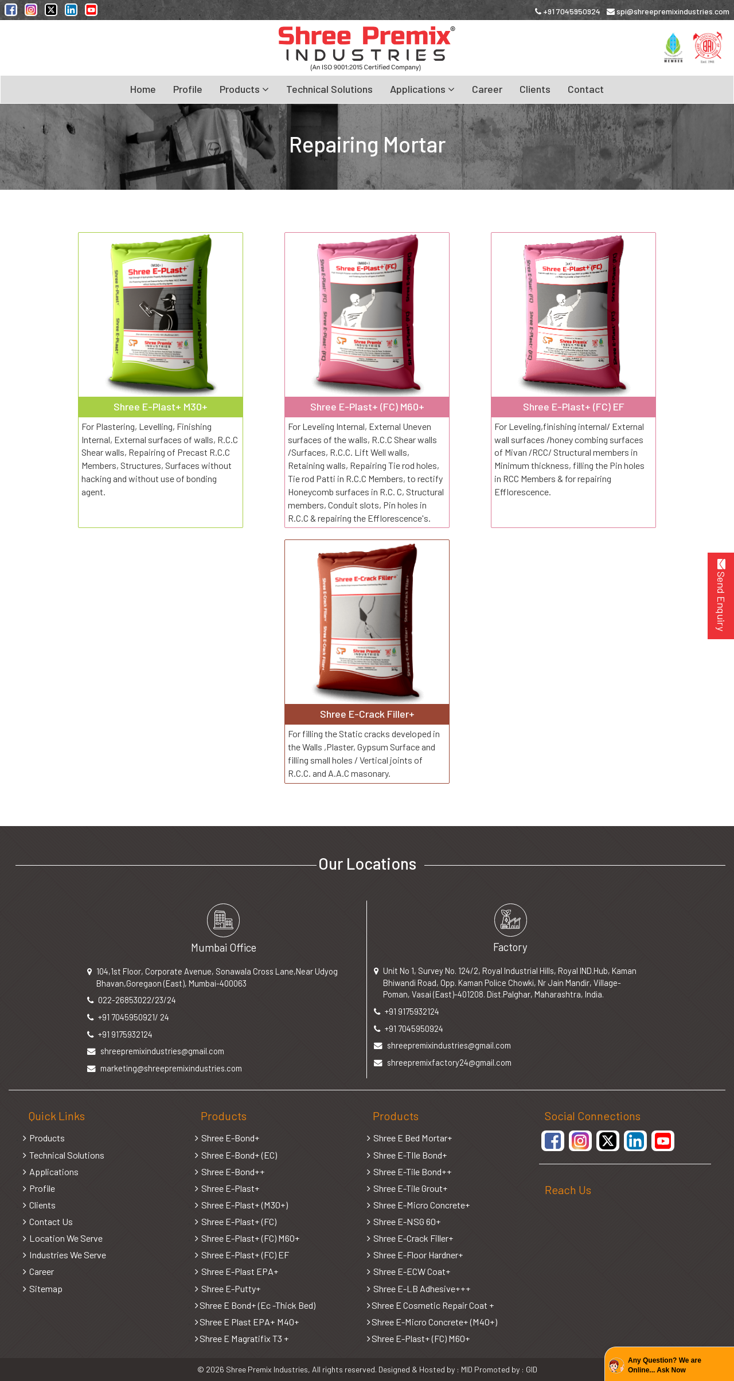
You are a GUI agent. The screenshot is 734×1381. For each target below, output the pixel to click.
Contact (586, 89)
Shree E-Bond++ (230, 1171)
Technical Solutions (329, 89)
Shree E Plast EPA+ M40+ (247, 1321)
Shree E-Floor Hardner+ (415, 1254)
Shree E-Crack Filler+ (410, 1238)
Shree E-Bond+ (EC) (236, 1154)
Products (44, 1137)
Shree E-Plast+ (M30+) (241, 1204)
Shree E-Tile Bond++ (409, 1171)
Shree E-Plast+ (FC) (235, 1221)
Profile (187, 89)
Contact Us (48, 1221)
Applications (51, 1171)
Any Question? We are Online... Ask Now (664, 1365)
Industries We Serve (64, 1254)
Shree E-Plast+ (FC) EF (242, 1254)
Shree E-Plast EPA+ (237, 1271)
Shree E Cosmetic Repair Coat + (430, 1305)
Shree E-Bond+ (227, 1137)
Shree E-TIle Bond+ (407, 1154)
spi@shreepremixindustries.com (668, 11)
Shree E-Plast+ (227, 1188)
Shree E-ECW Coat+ (409, 1271)
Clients (535, 89)
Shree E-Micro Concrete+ (418, 1204)
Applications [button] (422, 89)
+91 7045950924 (567, 11)
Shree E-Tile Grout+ (407, 1188)
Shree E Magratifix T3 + (242, 1338)
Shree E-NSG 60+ (404, 1221)
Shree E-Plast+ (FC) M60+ (247, 1238)
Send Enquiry (721, 595)
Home (143, 89)
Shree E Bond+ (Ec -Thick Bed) (255, 1305)
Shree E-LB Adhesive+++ (419, 1288)
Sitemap (43, 1288)
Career (487, 89)
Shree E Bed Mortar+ (409, 1137)
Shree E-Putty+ (228, 1288)
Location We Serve (63, 1238)
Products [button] (244, 89)
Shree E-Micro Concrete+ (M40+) (432, 1321)
